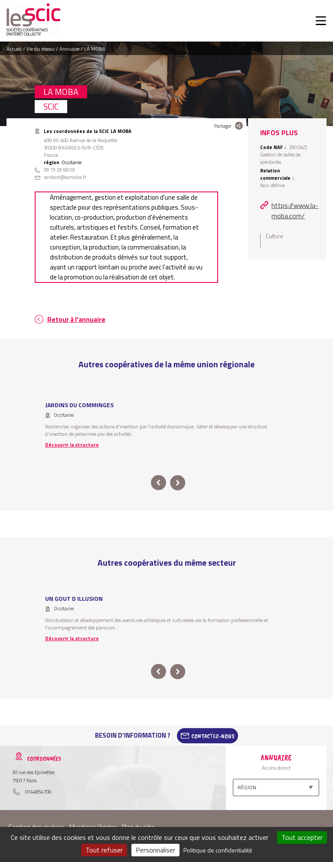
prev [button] (158, 483)
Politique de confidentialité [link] (217, 850)
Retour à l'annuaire (76, 319)
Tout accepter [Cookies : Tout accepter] (302, 837)
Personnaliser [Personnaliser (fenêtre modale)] (155, 850)
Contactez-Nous (213, 735)
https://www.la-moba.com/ (294, 210)
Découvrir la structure (72, 444)
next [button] (178, 483)
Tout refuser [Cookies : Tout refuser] (104, 850)
